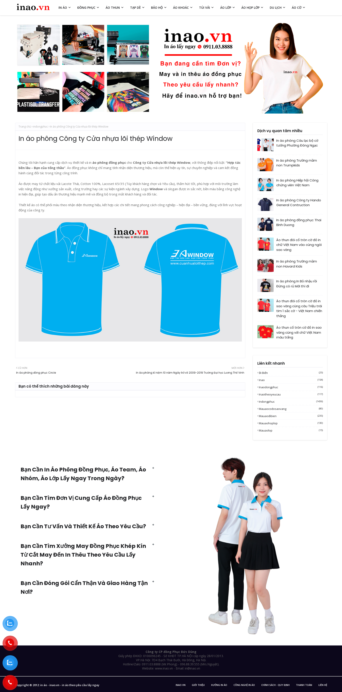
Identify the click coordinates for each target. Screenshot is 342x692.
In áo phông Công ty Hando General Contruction (298, 202)
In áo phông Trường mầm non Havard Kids (296, 264)
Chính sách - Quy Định (275, 685)
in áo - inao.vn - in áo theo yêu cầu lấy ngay (69, 685)
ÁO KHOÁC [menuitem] (181, 7)
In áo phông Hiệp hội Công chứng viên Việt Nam (297, 183)
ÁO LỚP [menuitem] (225, 7)
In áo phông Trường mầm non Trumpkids (296, 163)
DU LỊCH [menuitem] (276, 7)
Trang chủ (25, 126)
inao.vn (181, 685)
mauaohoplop (291, 423)
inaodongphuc (291, 387)
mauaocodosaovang (291, 409)
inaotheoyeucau (291, 394)
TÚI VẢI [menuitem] (204, 7)
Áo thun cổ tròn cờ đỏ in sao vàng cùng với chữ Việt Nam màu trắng (299, 332)
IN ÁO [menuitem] (62, 7)
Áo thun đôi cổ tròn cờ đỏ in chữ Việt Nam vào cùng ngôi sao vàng (299, 245)
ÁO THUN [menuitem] (113, 7)
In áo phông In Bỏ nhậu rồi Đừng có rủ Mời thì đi (296, 283)
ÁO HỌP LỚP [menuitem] (250, 7)
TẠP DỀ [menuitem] (135, 7)
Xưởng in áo (219, 685)
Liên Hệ (322, 685)
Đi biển (291, 373)
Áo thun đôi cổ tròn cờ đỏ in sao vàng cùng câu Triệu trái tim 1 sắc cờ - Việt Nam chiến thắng (299, 308)
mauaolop (291, 430)
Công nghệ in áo (244, 685)
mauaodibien (291, 416)
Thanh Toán (304, 685)
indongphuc (40, 126)
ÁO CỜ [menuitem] (296, 7)
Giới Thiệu (198, 685)
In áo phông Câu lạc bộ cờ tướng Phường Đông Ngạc (297, 143)
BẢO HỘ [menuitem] (157, 7)
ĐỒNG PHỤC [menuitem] (86, 7)
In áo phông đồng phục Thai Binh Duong (298, 222)
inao (291, 380)
